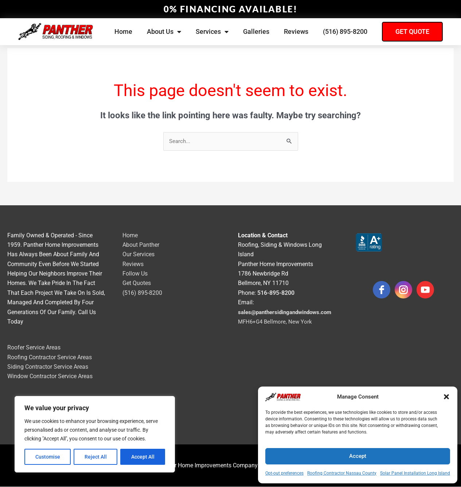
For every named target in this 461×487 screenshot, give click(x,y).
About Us (164, 32)
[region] (95, 434)
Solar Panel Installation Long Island (415, 473)
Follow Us (135, 273)
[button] (446, 396)
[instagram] (403, 290)
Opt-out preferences (284, 473)
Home (123, 31)
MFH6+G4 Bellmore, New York (276, 321)
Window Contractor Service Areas (50, 376)
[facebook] (381, 290)
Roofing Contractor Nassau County (341, 473)
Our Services (138, 254)
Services (212, 32)
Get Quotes (136, 283)
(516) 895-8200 (345, 31)
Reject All (96, 457)
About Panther (140, 245)
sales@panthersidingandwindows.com (288, 312)
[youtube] (425, 290)
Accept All (143, 457)
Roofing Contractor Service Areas (49, 357)
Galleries (256, 31)
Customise (47, 457)
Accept (357, 456)
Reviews (296, 31)
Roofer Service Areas (33, 347)
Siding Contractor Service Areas (47, 367)
